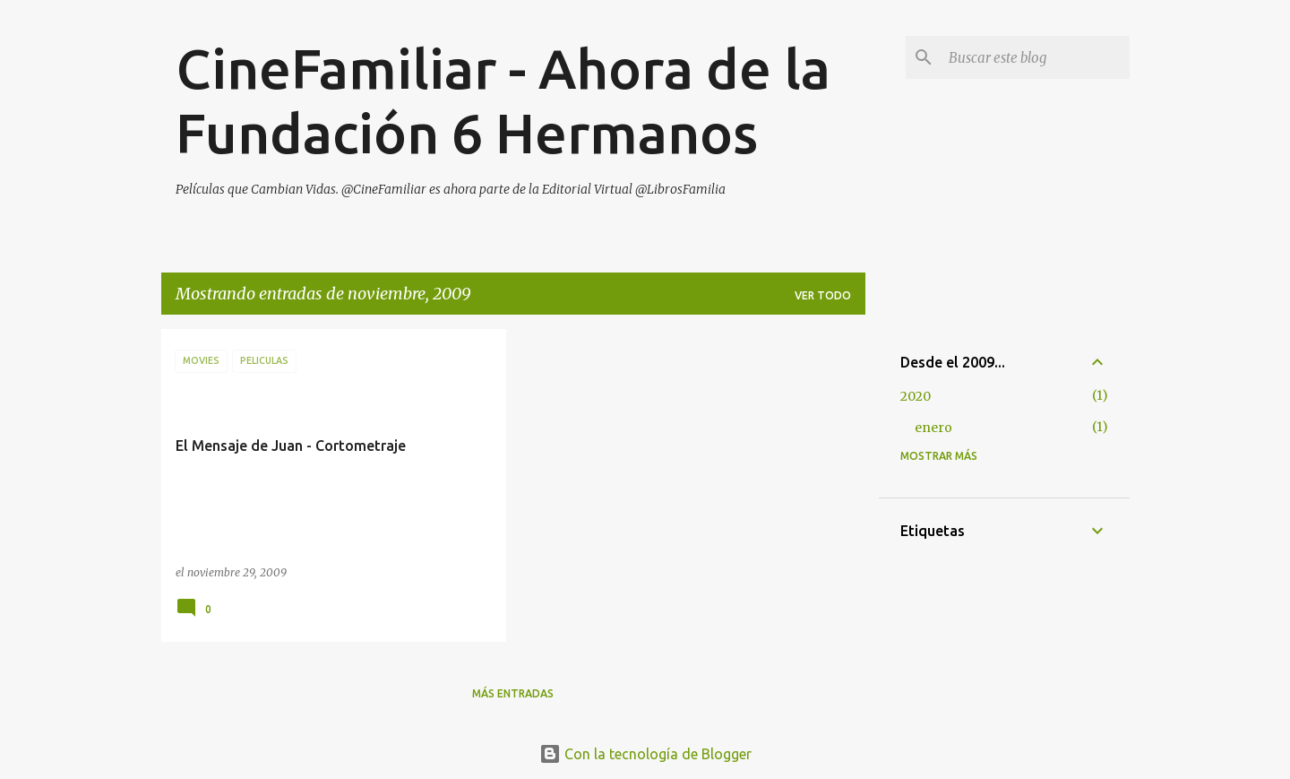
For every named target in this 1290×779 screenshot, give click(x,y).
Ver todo (823, 295)
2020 (915, 396)
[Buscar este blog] (1036, 57)
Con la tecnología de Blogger (645, 754)
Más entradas (513, 693)
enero (933, 428)
